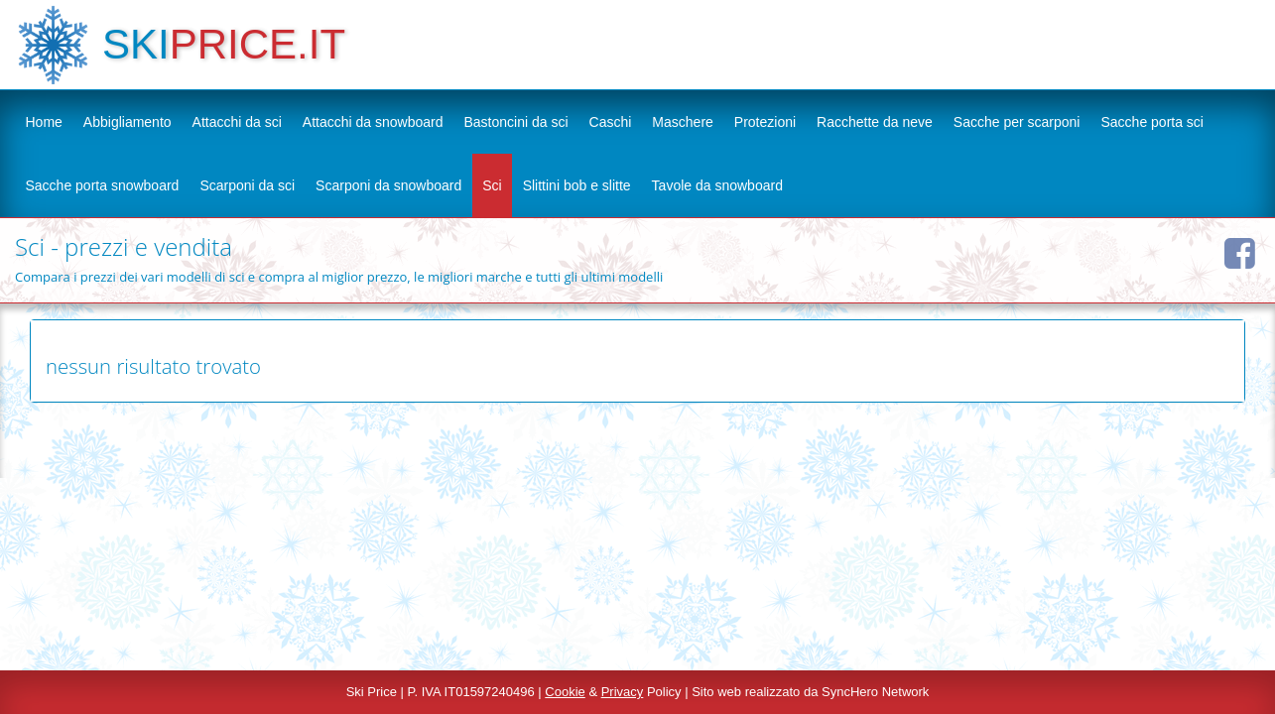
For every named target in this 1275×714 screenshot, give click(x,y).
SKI (136, 44)
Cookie (564, 691)
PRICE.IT (257, 44)
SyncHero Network (875, 691)
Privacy (622, 691)
